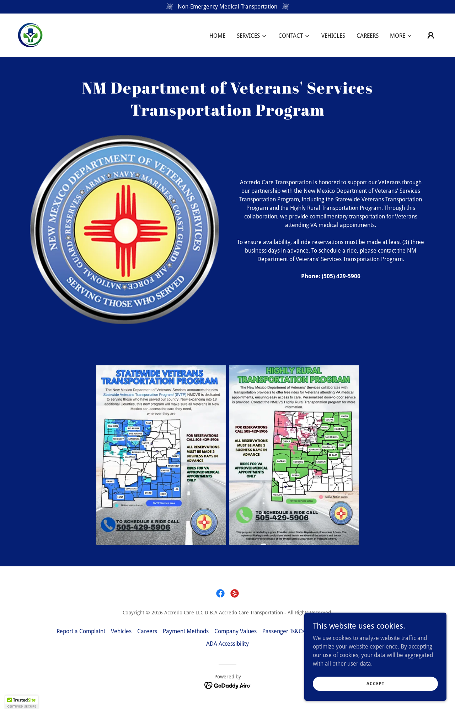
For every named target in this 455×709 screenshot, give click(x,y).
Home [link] (217, 35)
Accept (375, 688)
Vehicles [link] (333, 35)
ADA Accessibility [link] (227, 643)
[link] (30, 34)
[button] (252, 36)
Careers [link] (368, 35)
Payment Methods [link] (186, 631)
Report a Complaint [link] (81, 631)
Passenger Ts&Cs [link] (283, 631)
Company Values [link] (235, 631)
